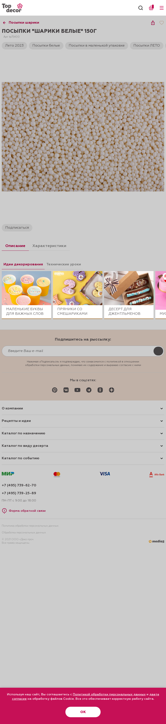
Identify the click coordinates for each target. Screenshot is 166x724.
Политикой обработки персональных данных (109, 694)
